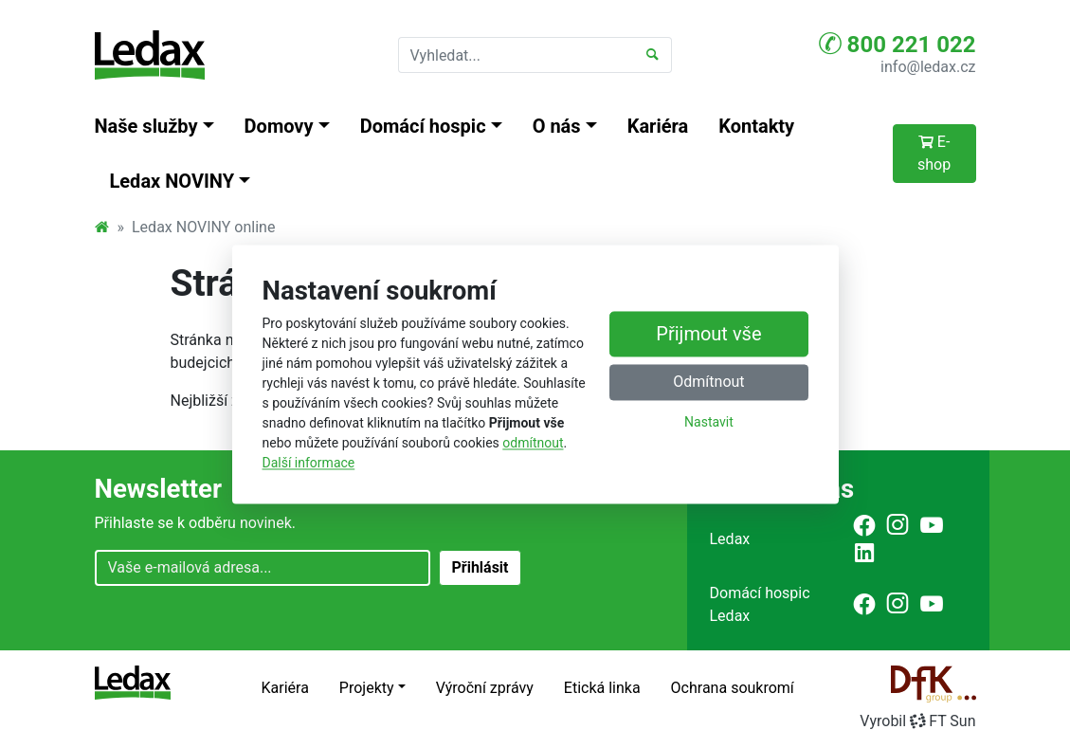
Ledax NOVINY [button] (172, 181)
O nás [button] (557, 126)
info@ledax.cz (927, 67)
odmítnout (532, 442)
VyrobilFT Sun (917, 721)
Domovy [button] (279, 126)
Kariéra (658, 126)
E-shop (934, 153)
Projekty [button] (366, 688)
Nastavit (709, 421)
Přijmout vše (708, 333)
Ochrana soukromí (732, 688)
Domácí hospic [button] (423, 126)
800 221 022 (897, 43)
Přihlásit (479, 567)
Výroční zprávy (485, 688)
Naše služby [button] (146, 126)
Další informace (309, 462)
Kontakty (756, 126)
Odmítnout (708, 382)
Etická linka (602, 688)
